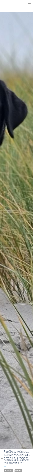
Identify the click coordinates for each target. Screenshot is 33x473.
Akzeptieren (8, 470)
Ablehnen (18, 470)
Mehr (5, 466)
